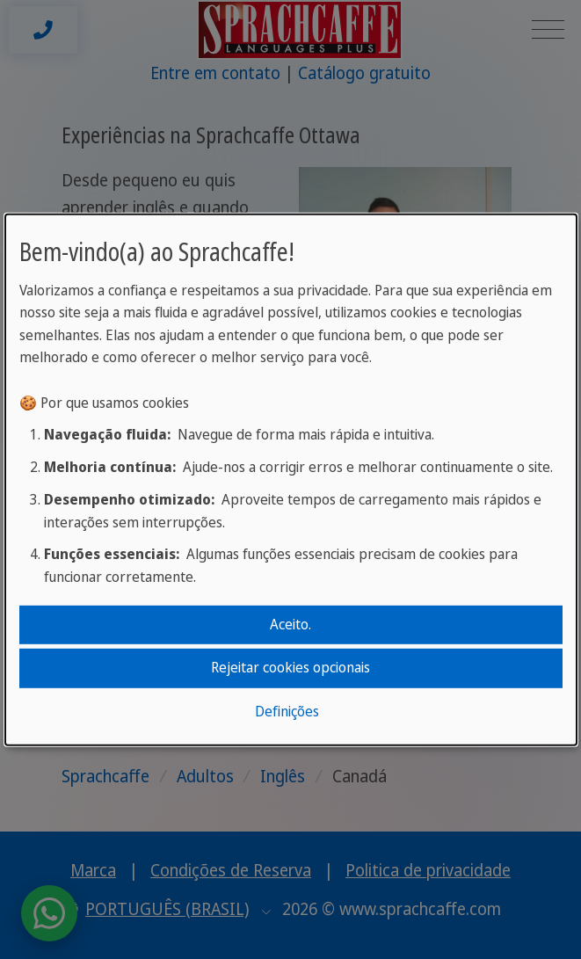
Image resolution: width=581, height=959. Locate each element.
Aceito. (290, 624)
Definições (287, 711)
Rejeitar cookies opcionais (290, 667)
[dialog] (291, 479)
